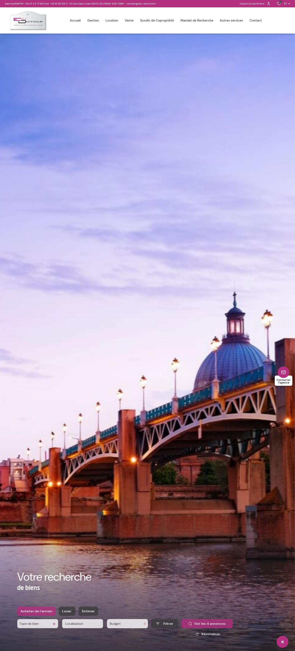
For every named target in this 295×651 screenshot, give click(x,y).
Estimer (88, 618)
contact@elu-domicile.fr (141, 3)
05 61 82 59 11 (59, 3)
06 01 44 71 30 (34, 3)
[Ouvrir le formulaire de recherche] (164, 631)
